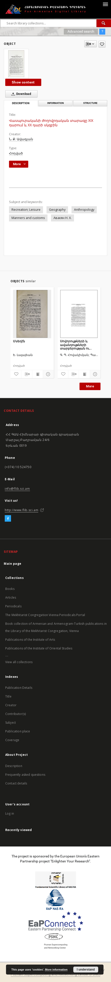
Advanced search (81, 31)
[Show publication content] (37, 374)
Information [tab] (55, 103)
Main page (13, 563)
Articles (10, 597)
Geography (57, 210)
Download (20, 93)
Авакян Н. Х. (63, 218)
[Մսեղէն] (32, 314)
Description (13, 766)
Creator (10, 705)
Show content (23, 82)
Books (9, 589)
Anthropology (84, 210)
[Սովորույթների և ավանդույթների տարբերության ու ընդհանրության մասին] (79, 314)
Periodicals (13, 606)
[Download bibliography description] (26, 374)
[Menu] (105, 4)
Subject (10, 722)
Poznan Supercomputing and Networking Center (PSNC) (55, 974)
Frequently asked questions (25, 774)
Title (8, 696)
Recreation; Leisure (26, 210)
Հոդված (16, 153)
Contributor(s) (15, 714)
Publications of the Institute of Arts (30, 639)
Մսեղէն (19, 341)
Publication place (17, 731)
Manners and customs (28, 218)
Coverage (12, 740)
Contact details (16, 783)
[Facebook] (8, 518)
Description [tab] (21, 103)
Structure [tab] (90, 103)
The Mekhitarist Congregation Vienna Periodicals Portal (45, 615)
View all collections (18, 662)
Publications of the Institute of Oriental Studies (38, 648)
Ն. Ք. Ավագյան (21, 139)
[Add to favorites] (102, 44)
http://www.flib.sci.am (21, 510)
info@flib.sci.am (17, 489)
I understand (86, 969)
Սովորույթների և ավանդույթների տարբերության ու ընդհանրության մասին (79, 344)
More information (56, 969)
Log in (9, 813)
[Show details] (47, 374)
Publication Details (18, 688)
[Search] (103, 23)
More (90, 386)
